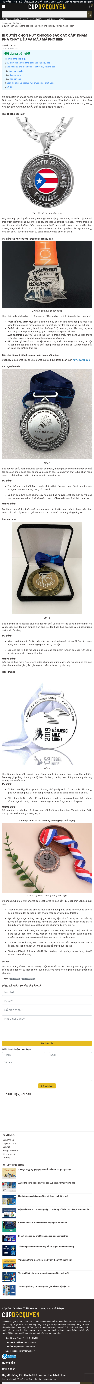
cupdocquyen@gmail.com (23, 1351)
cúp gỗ (25, 19)
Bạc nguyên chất (16, 71)
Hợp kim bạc (15, 79)
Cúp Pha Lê (8, 1140)
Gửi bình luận (47, 1086)
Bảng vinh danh (10, 1150)
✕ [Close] (92, 1)
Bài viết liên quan (13, 1165)
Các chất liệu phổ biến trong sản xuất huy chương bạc (31, 67)
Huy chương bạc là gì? (16, 59)
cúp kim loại (6, 19)
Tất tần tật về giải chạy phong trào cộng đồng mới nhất (43, 1273)
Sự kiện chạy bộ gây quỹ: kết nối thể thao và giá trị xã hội (44, 1169)
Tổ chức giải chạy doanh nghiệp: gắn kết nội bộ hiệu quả (44, 1286)
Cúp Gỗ (6, 1147)
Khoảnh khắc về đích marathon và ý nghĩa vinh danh (42, 1222)
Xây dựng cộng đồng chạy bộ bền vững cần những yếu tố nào (46, 1183)
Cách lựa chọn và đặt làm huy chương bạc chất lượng (31, 83)
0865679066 (29, 1346)
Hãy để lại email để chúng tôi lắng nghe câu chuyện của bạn (29, 1379)
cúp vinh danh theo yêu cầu (54, 19)
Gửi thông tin (47, 1043)
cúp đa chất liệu (36, 19)
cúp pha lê (17, 19)
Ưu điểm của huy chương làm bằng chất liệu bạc (28, 63)
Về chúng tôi (8, 1154)
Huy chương (15, 979)
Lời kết (9, 87)
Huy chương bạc (28, 979)
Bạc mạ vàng (15, 75)
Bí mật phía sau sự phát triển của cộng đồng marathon (43, 1236)
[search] (89, 14)
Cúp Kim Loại (9, 1143)
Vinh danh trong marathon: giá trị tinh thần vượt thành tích (45, 1260)
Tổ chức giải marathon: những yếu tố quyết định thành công (46, 1246)
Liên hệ (6, 1157)
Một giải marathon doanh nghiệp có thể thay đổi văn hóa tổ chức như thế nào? (54, 1209)
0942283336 (30, 1342)
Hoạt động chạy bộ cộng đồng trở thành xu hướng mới (43, 1196)
